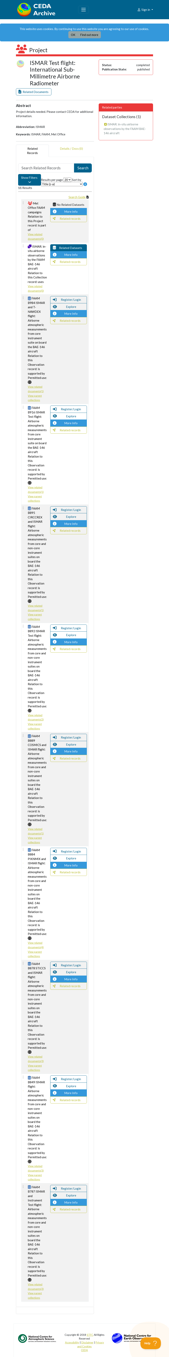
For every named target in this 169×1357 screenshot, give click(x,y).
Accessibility (72, 1342)
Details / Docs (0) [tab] (71, 151)
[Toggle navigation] (83, 9)
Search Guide (77, 197)
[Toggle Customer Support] (150, 1343)
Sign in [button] (144, 9)
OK (73, 34)
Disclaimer (87, 1342)
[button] (33, 92)
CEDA (84, 1350)
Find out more (89, 34)
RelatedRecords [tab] (32, 151)
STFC (90, 1334)
